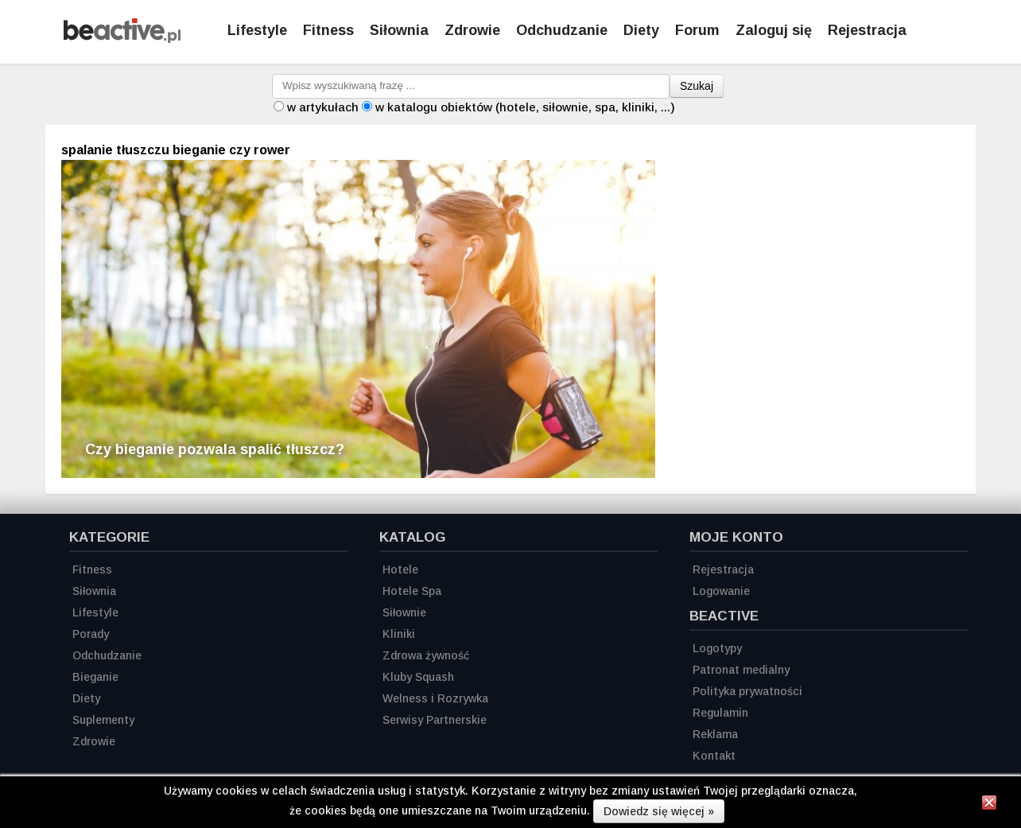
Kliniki (398, 634)
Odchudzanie (562, 30)
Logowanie (721, 591)
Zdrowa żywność (425, 655)
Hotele (400, 569)
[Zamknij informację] (989, 805)
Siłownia (399, 30)
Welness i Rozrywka (435, 698)
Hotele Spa (411, 591)
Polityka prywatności (747, 691)
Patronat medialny (741, 669)
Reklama (715, 734)
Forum (697, 30)
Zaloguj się (774, 30)
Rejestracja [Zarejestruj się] (867, 30)
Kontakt (714, 755)
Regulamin (720, 712)
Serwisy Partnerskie (434, 719)
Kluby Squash (418, 677)
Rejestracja (723, 569)
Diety (641, 30)
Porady (90, 634)
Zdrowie (472, 30)
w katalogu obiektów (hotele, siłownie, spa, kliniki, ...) (525, 107)
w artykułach (323, 107)
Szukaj (696, 86)
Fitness (328, 30)
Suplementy (103, 719)
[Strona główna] (122, 38)
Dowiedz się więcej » (659, 811)
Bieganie (95, 677)
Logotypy (717, 648)
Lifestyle (257, 30)
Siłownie (404, 612)
